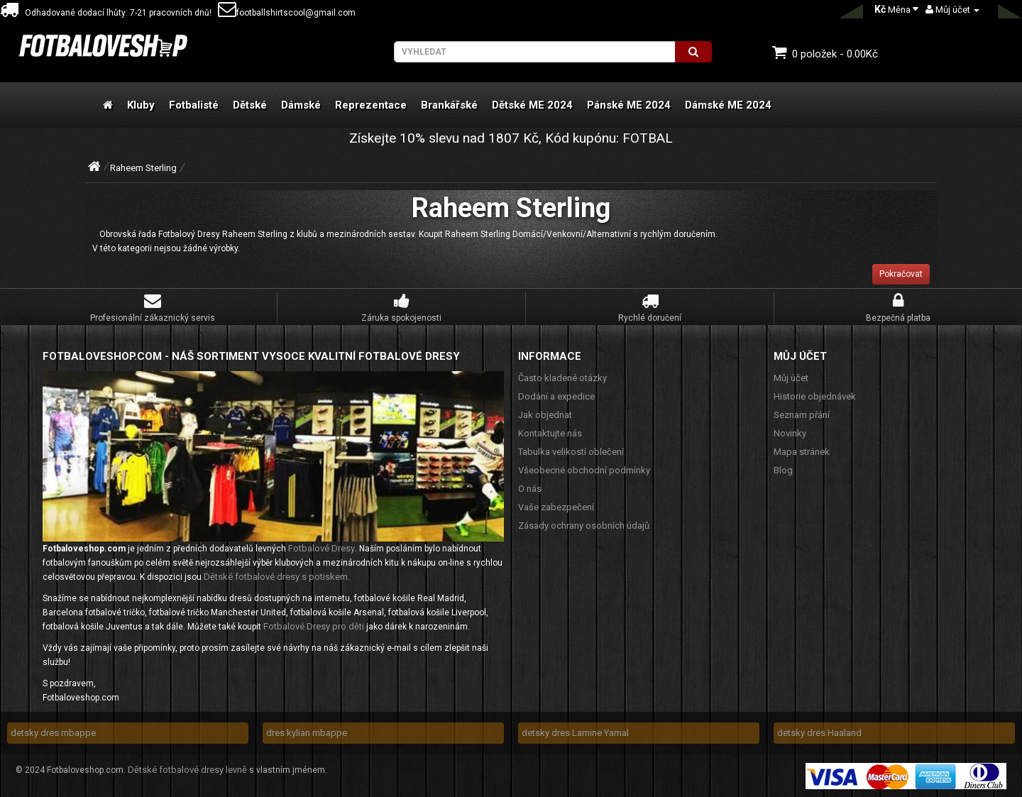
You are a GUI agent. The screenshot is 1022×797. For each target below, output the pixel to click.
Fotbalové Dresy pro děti (313, 626)
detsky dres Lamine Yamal (575, 732)
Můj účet (791, 378)
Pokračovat (901, 274)
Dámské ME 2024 (728, 105)
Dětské (250, 105)
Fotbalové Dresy (321, 548)
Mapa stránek (802, 451)
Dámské (301, 105)
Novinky (790, 433)
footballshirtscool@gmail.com (287, 13)
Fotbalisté (194, 105)
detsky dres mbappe (53, 732)
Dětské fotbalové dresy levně (187, 769)
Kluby (141, 105)
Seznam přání (802, 415)
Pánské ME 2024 (629, 105)
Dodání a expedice (556, 396)
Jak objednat (545, 415)
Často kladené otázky (562, 378)
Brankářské (449, 105)
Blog (783, 470)
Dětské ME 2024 (532, 105)
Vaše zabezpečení (556, 507)
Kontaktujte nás (550, 433)
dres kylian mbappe (306, 732)
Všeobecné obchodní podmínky (584, 470)
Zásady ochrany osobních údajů (583, 525)
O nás (530, 488)
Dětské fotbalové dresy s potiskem (276, 576)
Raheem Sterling (143, 168)
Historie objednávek (815, 396)
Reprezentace (371, 105)
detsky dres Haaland (819, 732)
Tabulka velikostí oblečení (571, 451)
